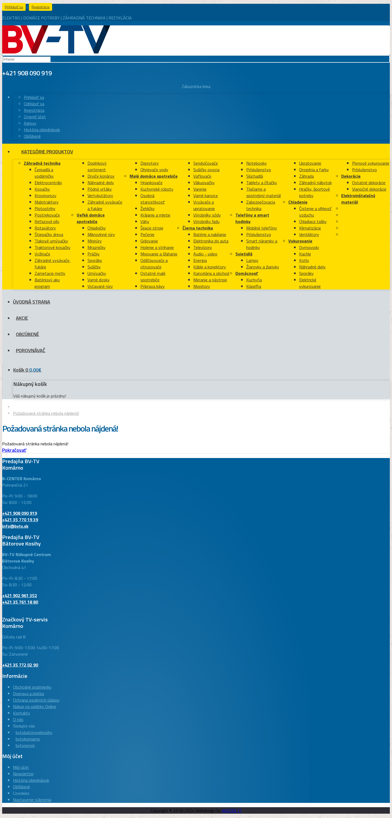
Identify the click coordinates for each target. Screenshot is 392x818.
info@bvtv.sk (15, 526)
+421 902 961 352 (19, 595)
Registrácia (40, 7)
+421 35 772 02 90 (20, 665)
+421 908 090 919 (19, 513)
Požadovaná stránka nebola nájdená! (46, 413)
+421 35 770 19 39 (20, 519)
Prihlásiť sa (14, 7)
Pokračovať (14, 450)
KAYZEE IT (232, 810)
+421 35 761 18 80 (20, 602)
